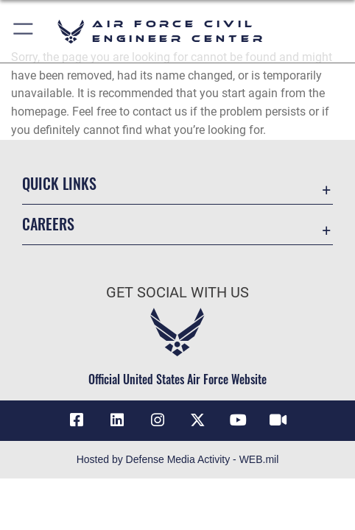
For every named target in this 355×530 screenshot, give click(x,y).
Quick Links (59, 183)
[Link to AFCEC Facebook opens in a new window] (77, 420)
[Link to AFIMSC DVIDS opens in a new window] (278, 420)
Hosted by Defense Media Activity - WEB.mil (178, 459)
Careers (48, 224)
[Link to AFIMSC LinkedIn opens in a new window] (117, 420)
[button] (24, 31)
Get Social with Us (177, 292)
